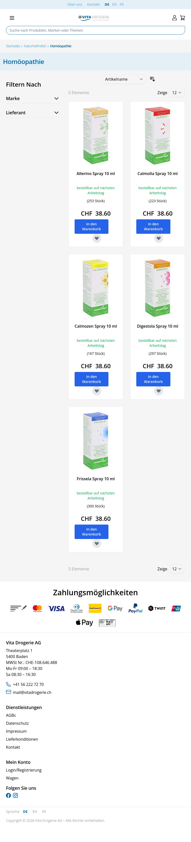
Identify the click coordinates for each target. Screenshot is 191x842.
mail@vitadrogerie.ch (32, 692)
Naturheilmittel (35, 46)
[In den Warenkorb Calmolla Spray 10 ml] (153, 226)
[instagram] (15, 795)
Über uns (74, 4)
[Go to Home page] (93, 18)
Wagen (12, 778)
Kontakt (93, 4)
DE (107, 4)
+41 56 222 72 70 (28, 684)
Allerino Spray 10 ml (96, 173)
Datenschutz (17, 723)
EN (114, 4)
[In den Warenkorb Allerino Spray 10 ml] (92, 226)
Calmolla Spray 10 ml (158, 173)
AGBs (11, 715)
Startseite (13, 46)
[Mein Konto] (174, 18)
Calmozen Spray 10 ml (96, 326)
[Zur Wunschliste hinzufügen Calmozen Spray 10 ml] (96, 390)
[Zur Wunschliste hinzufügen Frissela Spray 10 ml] (96, 543)
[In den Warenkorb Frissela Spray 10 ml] (92, 532)
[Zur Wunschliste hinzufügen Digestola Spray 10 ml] (158, 390)
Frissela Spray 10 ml (96, 478)
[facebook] (8, 795)
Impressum (16, 731)
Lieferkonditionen (22, 739)
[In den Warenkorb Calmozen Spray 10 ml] (92, 379)
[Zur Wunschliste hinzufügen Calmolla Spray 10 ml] (158, 238)
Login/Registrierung (24, 770)
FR (122, 4)
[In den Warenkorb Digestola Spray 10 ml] (153, 379)
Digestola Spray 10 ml (157, 326)
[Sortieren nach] (123, 79)
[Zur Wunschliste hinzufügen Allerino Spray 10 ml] (96, 238)
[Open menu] (12, 18)
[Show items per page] (176, 92)
